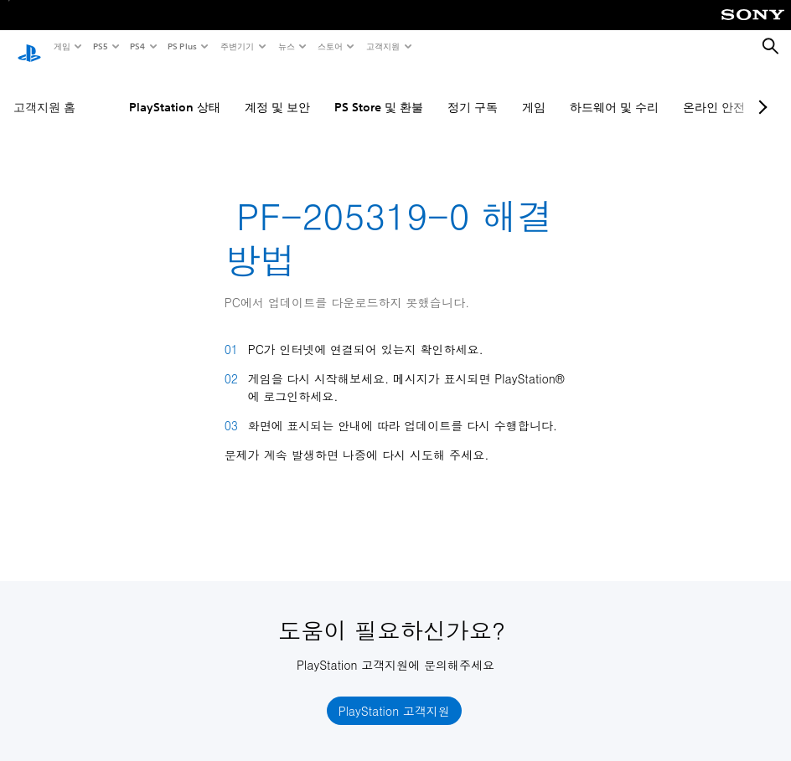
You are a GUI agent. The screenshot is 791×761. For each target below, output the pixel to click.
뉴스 (285, 46)
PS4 (136, 46)
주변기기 (236, 46)
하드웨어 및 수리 (614, 91)
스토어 (329, 46)
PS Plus (181, 46)
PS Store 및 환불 (378, 91)
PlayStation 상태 (174, 91)
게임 (61, 46)
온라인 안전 (714, 91)
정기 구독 (472, 91)
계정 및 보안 (277, 91)
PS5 (99, 46)
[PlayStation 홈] (29, 47)
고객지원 (382, 46)
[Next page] (760, 91)
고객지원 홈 (44, 91)
